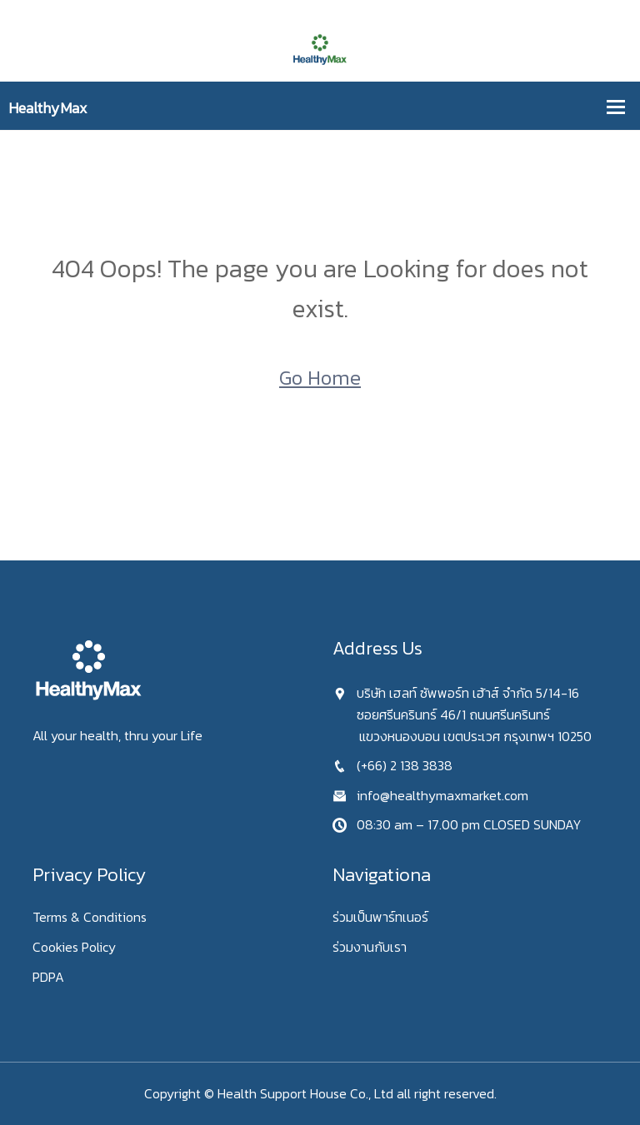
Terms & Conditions (89, 917)
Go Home (320, 377)
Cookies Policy (74, 947)
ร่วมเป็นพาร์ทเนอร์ (380, 917)
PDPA (48, 977)
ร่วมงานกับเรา (369, 947)
